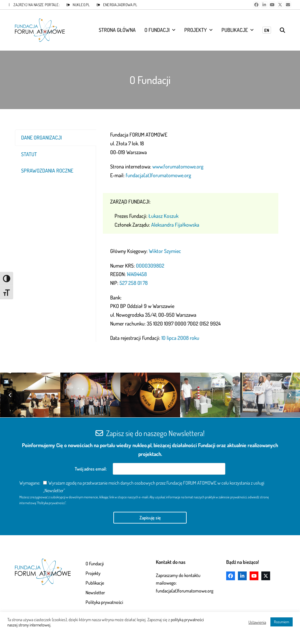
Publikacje (95, 583)
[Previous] (10, 395)
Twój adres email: (91, 469)
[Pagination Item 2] (190, 352)
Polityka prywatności (104, 602)
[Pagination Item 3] (198, 352)
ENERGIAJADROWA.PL (120, 4)
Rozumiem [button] (281, 621)
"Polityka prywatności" (51, 503)
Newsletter (95, 592)
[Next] (290, 395)
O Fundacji (95, 563)
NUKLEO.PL (81, 4)
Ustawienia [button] (257, 622)
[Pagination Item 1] (182, 352)
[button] (282, 30)
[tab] (55, 138)
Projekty (93, 573)
